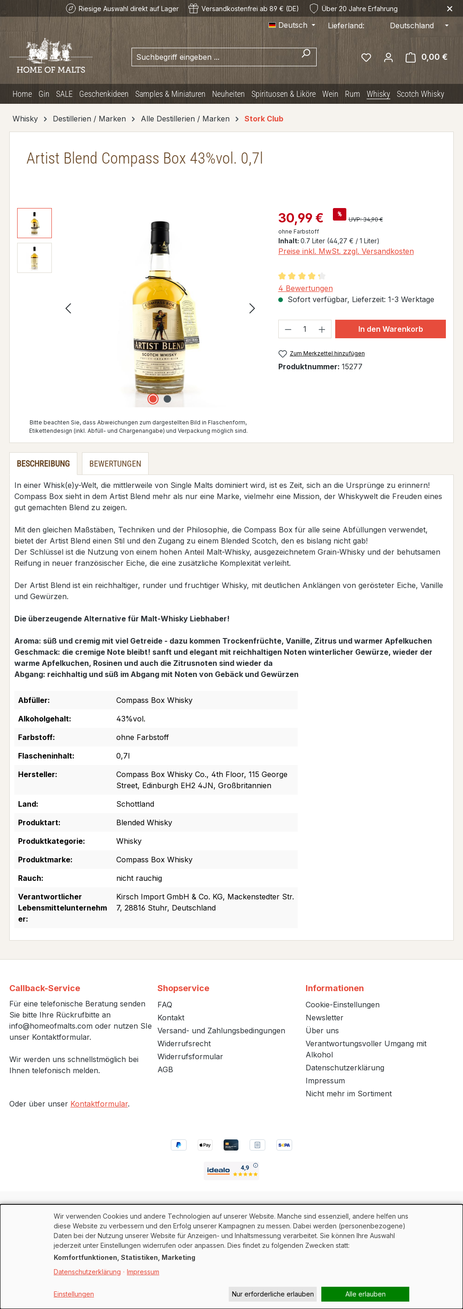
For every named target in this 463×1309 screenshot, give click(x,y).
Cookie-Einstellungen (343, 1004)
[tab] (43, 463)
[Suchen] (306, 57)
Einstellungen (74, 1294)
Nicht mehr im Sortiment (349, 1093)
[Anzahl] (305, 329)
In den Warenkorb (390, 329)
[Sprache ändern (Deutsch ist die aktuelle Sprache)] (291, 25)
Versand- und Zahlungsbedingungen (221, 1030)
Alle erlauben (365, 1294)
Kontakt (170, 1017)
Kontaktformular (99, 1103)
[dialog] (231, 1256)
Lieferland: (346, 25)
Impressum (325, 1080)
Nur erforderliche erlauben (273, 1294)
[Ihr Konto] (388, 57)
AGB (165, 1069)
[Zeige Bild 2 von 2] (167, 399)
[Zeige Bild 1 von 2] (153, 399)
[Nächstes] (252, 307)
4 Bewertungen (305, 288)
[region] (138, 307)
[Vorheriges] (68, 307)
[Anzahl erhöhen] (322, 329)
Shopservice (183, 988)
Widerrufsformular (190, 1056)
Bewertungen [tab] (115, 463)
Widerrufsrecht (184, 1043)
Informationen (335, 988)
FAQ (164, 1004)
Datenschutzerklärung (345, 1067)
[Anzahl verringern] (288, 329)
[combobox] (213, 57)
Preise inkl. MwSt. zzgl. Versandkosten (346, 251)
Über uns (322, 1030)
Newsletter (325, 1017)
